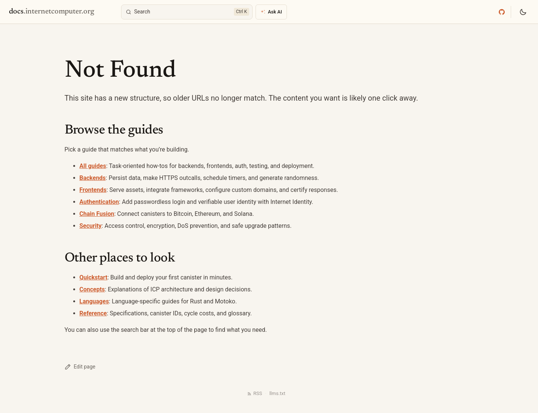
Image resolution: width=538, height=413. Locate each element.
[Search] (187, 11)
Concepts (92, 289)
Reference (93, 313)
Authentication (99, 201)
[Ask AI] (271, 11)
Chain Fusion (97, 213)
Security (91, 225)
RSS (254, 393)
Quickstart (94, 277)
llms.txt (277, 393)
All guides (93, 165)
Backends (93, 177)
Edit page (80, 367)
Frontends (93, 189)
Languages (94, 301)
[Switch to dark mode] (523, 12)
